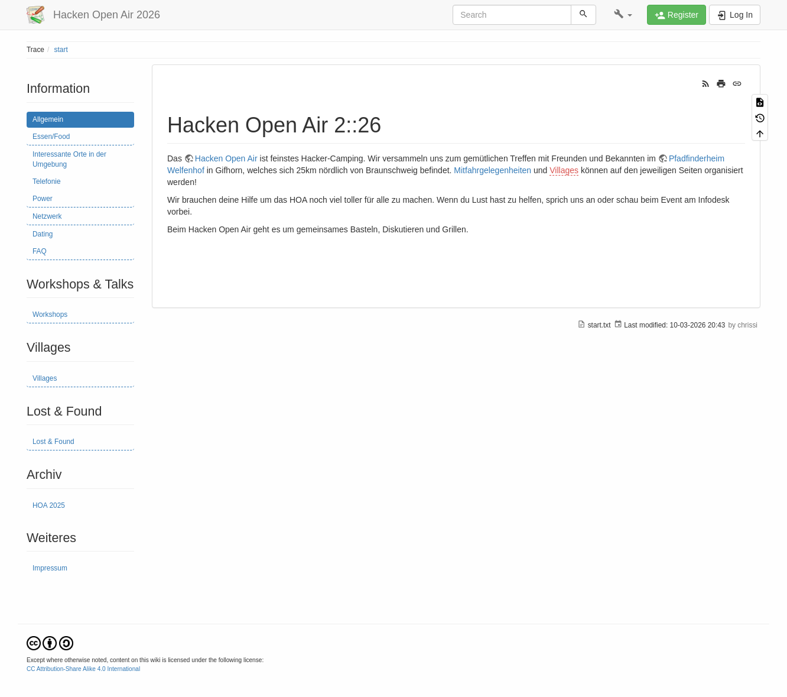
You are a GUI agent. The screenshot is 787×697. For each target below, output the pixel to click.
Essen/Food (51, 136)
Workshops (49, 314)
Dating (42, 234)
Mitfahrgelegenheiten (492, 170)
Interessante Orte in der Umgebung (69, 159)
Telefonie (46, 181)
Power (42, 198)
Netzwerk (47, 216)
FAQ (39, 251)
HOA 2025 (48, 505)
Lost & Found (53, 441)
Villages (44, 378)
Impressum (49, 568)
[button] (623, 15)
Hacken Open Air (226, 158)
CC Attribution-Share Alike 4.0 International (83, 669)
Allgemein (47, 119)
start (61, 50)
